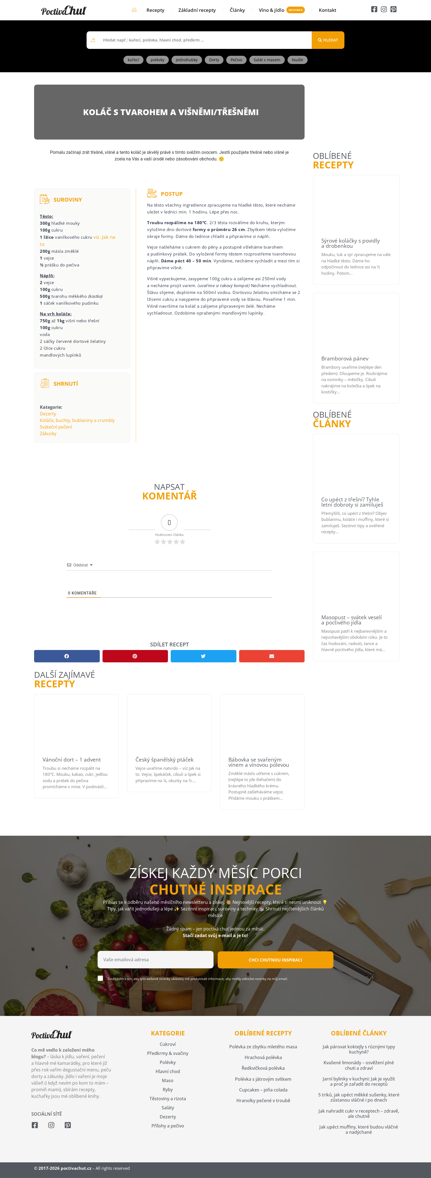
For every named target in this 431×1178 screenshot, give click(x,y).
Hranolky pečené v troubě (263, 1101)
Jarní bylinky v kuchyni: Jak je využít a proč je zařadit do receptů (359, 1081)
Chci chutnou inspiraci (275, 960)
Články (237, 10)
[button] (67, 656)
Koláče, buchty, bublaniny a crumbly (77, 420)
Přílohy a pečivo (167, 1126)
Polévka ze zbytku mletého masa (263, 1047)
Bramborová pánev (344, 358)
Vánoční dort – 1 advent (72, 759)
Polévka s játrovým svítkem (263, 1079)
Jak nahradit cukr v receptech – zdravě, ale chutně (359, 1113)
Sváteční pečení (56, 427)
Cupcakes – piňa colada (263, 1090)
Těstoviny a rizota (168, 1098)
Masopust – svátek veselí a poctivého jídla (351, 620)
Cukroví (168, 1044)
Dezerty (48, 414)
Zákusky (48, 433)
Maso (167, 1080)
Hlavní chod (168, 1071)
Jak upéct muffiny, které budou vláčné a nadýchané (358, 1129)
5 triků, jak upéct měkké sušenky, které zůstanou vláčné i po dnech (358, 1097)
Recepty (155, 10)
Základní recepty (197, 10)
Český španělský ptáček (165, 759)
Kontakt (327, 10)
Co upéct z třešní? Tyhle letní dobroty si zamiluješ (352, 502)
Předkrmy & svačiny (167, 1053)
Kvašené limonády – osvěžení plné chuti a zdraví (359, 1065)
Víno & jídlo (271, 10)
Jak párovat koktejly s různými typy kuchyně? (359, 1049)
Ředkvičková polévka (263, 1068)
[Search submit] (328, 40)
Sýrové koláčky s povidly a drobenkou (350, 243)
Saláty (168, 1107)
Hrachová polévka (263, 1057)
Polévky (168, 1062)
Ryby (168, 1089)
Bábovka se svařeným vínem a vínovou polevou (258, 762)
